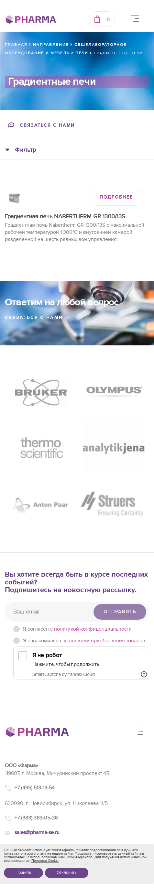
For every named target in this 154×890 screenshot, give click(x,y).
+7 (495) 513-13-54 (35, 788)
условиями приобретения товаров (104, 640)
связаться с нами (37, 317)
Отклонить (67, 872)
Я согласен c (77, 629)
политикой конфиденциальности (93, 629)
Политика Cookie (45, 861)
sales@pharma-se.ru (37, 832)
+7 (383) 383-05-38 (36, 818)
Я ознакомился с (84, 640)
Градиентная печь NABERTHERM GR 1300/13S (65, 216)
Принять (23, 872)
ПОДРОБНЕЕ (116, 197)
